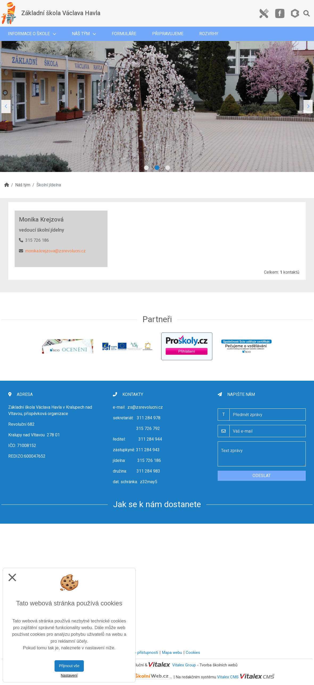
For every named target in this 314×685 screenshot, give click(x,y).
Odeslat (262, 475)
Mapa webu (172, 652)
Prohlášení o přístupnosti (136, 652)
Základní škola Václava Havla (60, 13)
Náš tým (84, 33)
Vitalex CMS (228, 676)
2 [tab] (157, 168)
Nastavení (69, 675)
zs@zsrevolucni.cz (145, 407)
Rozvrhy (208, 33)
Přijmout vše (69, 666)
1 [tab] (146, 168)
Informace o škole (32, 33)
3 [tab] (167, 168)
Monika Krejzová (41, 219)
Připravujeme (167, 33)
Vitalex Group (184, 665)
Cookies (193, 652)
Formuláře (124, 33)
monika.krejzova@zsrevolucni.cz (55, 250)
